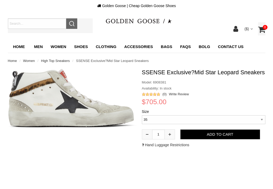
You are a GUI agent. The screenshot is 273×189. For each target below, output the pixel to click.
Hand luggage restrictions (165, 145)
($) (248, 29)
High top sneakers (55, 61)
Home (19, 46)
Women (29, 61)
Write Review (179, 94)
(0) (164, 94)
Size (145, 111)
